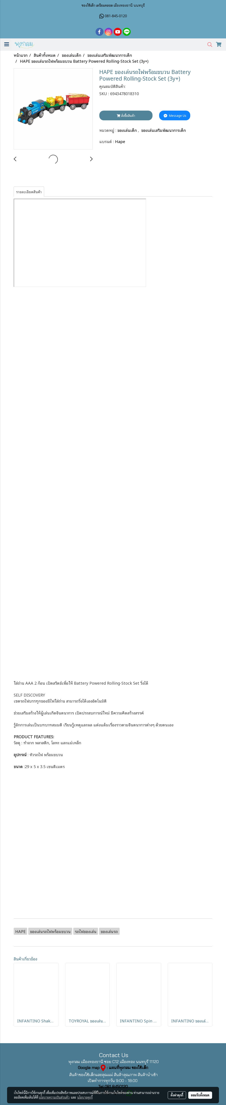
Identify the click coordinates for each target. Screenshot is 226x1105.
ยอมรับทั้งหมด (200, 1095)
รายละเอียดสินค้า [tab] (29, 192)
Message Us (174, 115)
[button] (208, 44)
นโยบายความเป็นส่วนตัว (54, 1097)
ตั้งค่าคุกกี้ (177, 1095)
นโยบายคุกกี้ (85, 1097)
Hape (120, 141)
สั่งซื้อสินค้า (126, 115)
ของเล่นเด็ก (127, 130)
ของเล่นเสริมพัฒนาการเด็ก (163, 130)
